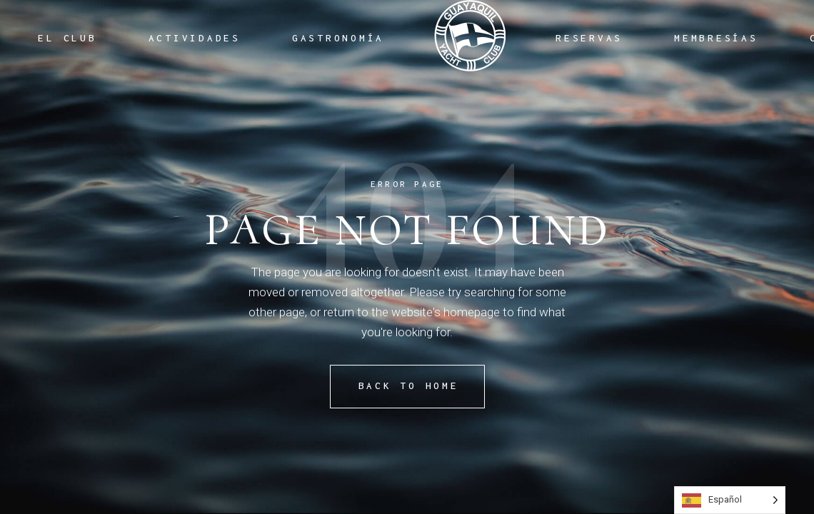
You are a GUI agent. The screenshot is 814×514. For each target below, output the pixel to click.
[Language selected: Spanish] (729, 500)
